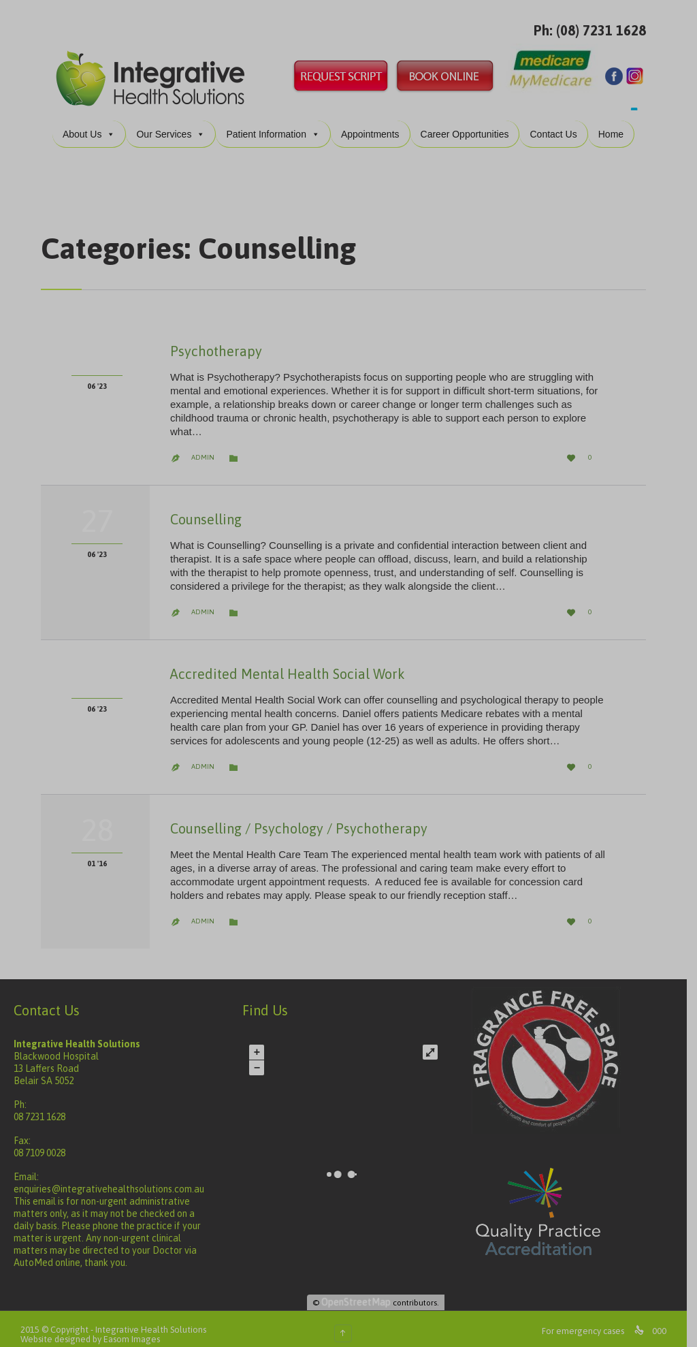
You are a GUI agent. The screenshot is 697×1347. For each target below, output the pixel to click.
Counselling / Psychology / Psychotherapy (298, 817)
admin (202, 446)
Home (615, 123)
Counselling (206, 508)
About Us (93, 123)
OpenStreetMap (363, 1291)
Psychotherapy (216, 340)
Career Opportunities (469, 123)
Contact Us (558, 123)
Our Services (176, 123)
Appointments (375, 123)
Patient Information (278, 123)
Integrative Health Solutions (150, 1319)
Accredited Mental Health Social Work (287, 663)
